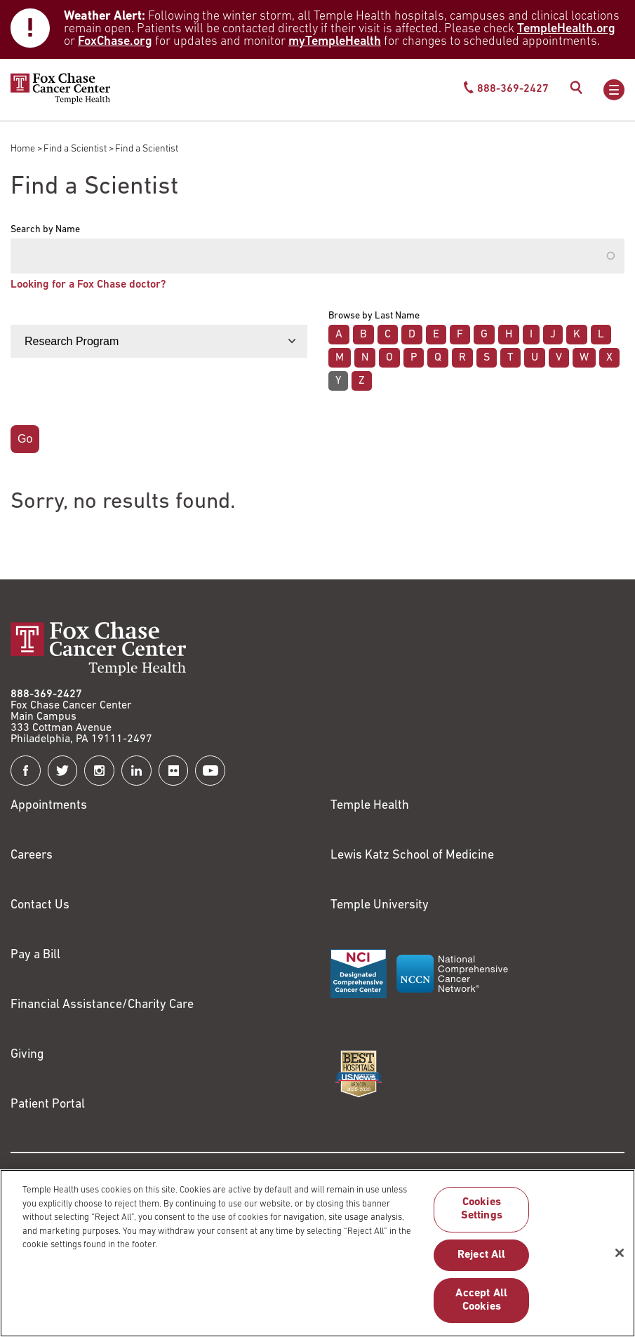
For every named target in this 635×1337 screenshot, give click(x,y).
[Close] (619, 1259)
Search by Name (45, 230)
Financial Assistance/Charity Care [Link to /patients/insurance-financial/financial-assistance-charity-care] (102, 1005)
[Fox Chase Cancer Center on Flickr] (174, 770)
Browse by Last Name (374, 316)
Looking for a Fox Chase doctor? (88, 284)
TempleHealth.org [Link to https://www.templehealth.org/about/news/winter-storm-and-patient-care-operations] (566, 29)
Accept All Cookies (481, 1307)
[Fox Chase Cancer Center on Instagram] (99, 770)
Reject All (481, 1262)
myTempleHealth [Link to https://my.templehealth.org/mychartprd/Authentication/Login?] (334, 41)
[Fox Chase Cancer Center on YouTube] (210, 770)
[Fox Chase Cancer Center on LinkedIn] (136, 770)
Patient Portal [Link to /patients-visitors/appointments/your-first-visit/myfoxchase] (48, 1104)
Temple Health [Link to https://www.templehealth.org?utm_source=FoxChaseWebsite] (369, 805)
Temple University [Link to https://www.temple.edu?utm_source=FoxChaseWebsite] (379, 905)
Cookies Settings (481, 1216)
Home (23, 149)
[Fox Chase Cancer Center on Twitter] (63, 770)
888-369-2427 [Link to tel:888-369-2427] (46, 694)
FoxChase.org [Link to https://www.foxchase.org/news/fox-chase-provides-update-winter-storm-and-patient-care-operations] (115, 41)
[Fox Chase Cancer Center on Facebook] (26, 770)
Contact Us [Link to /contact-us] (40, 905)
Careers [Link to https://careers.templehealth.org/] (32, 855)
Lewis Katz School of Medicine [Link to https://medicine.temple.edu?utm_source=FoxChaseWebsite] (412, 855)
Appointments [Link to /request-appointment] (49, 805)
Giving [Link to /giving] (27, 1054)
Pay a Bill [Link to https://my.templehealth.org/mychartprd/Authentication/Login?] (35, 955)
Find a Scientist (75, 149)
